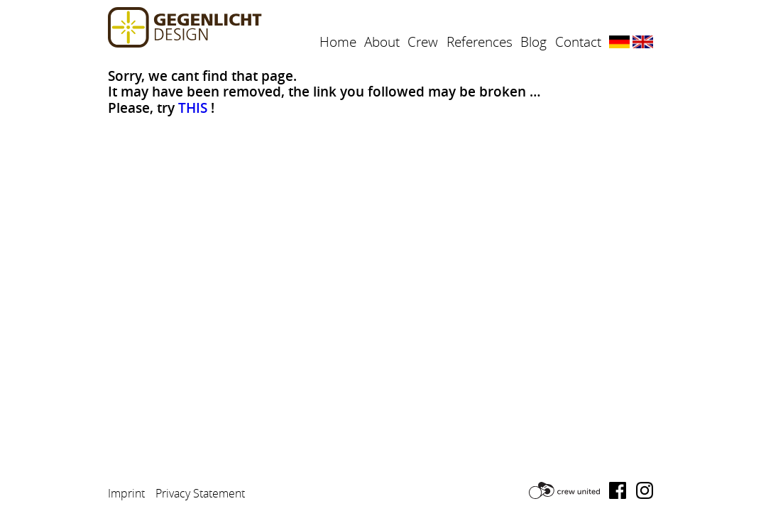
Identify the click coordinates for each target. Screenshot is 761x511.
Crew (422, 42)
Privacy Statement (200, 493)
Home (337, 42)
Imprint (126, 493)
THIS (192, 108)
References (480, 42)
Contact (578, 42)
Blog (533, 42)
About (382, 42)
